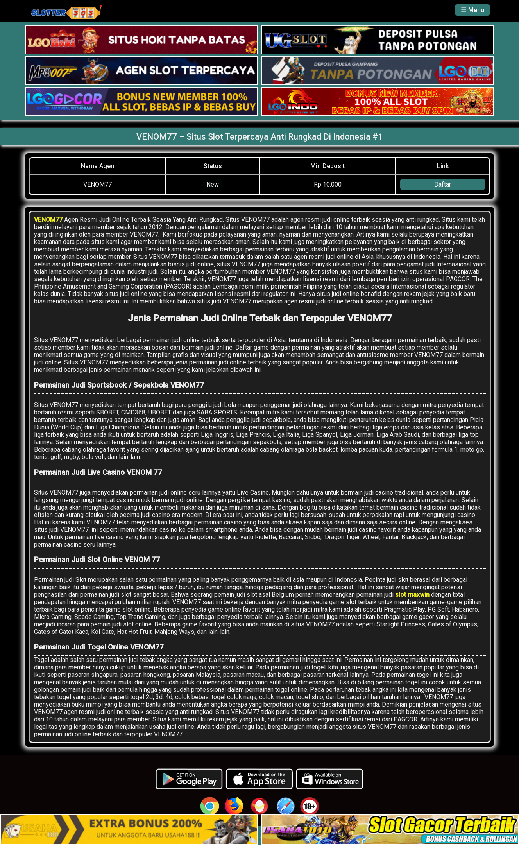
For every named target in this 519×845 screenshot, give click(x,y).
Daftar (442, 184)
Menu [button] (476, 10)
